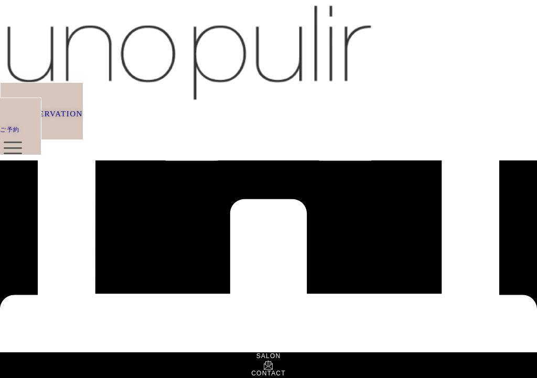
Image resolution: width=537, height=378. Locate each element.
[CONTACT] (268, 365)
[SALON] (268, 348)
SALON (268, 356)
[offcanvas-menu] (13, 148)
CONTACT (268, 373)
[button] (41, 119)
